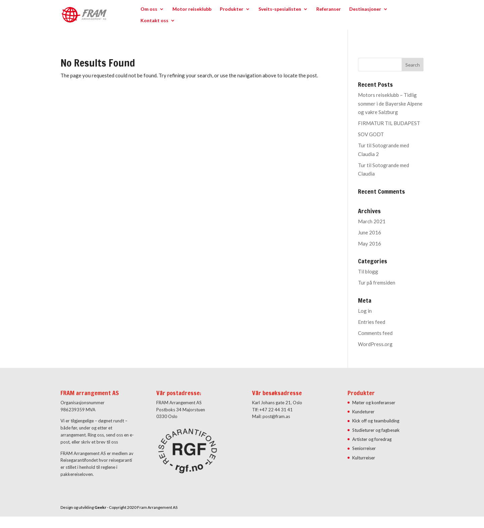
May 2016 (369, 243)
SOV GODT (371, 134)
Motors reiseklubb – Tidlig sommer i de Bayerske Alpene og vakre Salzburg (390, 103)
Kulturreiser (363, 457)
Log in (365, 311)
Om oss (148, 9)
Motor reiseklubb (191, 9)
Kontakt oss (154, 20)
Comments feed (375, 333)
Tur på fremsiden (376, 282)
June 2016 (369, 232)
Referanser (328, 9)
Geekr (100, 507)
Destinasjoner (365, 9)
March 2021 (372, 221)
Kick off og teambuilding (375, 420)
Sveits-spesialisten (279, 9)
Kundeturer (363, 411)
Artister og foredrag (372, 439)
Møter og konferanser (373, 402)
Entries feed (371, 322)
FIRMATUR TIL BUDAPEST (389, 123)
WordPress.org (375, 344)
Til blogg (368, 271)
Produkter (231, 9)
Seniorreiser (364, 448)
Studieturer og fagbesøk (376, 430)
